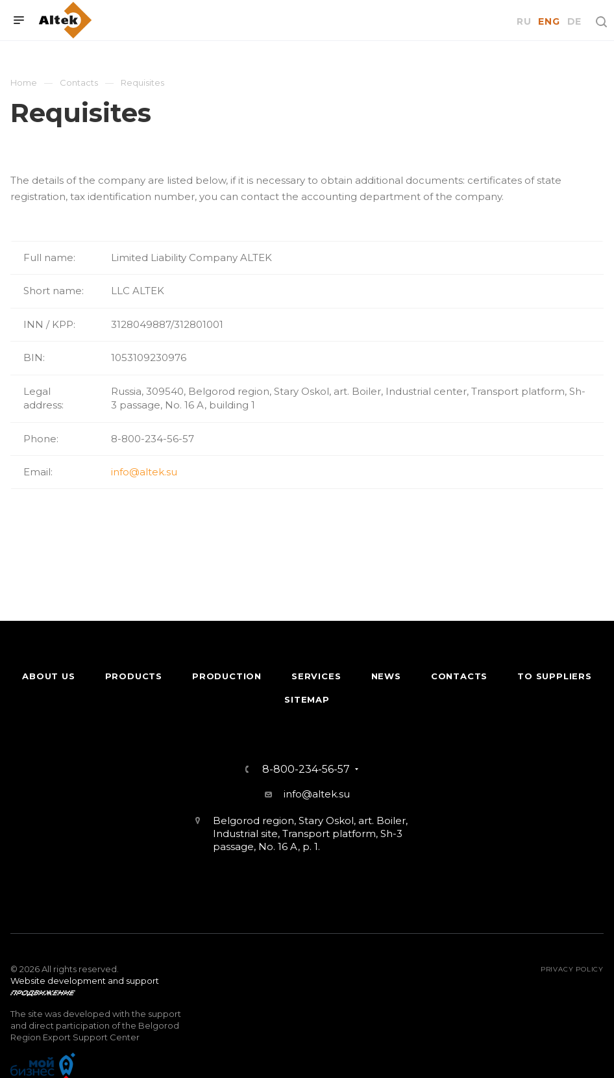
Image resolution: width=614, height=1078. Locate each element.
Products (133, 676)
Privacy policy (572, 969)
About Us (48, 676)
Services (316, 676)
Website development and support (84, 980)
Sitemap (307, 699)
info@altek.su (144, 472)
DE (574, 21)
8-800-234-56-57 (306, 769)
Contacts (459, 676)
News (386, 676)
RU (524, 21)
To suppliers (554, 676)
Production (227, 676)
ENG (548, 21)
